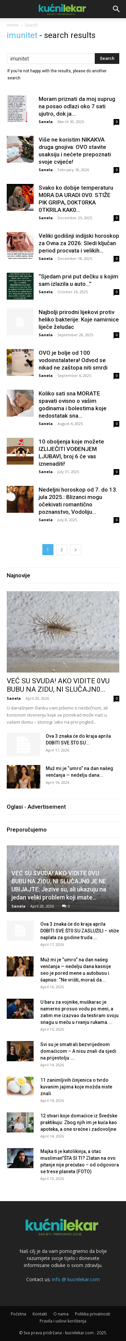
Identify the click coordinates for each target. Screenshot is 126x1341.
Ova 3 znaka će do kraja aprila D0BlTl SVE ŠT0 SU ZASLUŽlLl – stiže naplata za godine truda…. (79, 930)
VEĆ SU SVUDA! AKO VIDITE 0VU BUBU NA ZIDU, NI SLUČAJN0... (58, 685)
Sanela (46, 121)
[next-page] (75, 549)
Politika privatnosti (92, 1314)
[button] (116, 9)
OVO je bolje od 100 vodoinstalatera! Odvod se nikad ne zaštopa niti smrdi (73, 360)
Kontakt (40, 1314)
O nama (61, 1314)
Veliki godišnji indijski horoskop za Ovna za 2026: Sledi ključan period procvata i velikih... (79, 243)
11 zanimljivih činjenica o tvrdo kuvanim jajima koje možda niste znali (76, 1086)
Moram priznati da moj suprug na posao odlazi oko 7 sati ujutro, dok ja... (77, 106)
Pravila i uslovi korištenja (63, 1321)
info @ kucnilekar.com (76, 1279)
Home (12, 25)
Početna (18, 1314)
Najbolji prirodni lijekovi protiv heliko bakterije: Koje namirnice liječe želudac (79, 319)
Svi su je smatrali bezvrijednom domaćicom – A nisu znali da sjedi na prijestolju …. (78, 1051)
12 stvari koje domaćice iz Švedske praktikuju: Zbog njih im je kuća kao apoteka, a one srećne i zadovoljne (78, 1122)
